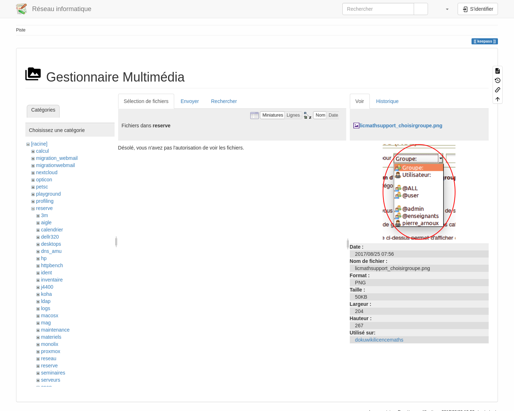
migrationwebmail (55, 165)
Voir (360, 101)
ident (46, 272)
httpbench (52, 265)
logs (45, 308)
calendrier (52, 230)
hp (44, 258)
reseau (48, 358)
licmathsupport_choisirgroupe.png (401, 125)
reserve (44, 208)
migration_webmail (57, 158)
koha (46, 294)
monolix (49, 344)
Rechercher (224, 101)
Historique (387, 101)
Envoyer (190, 101)
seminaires (53, 373)
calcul (42, 151)
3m (44, 215)
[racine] (39, 144)
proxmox (50, 351)
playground (48, 194)
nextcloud (46, 172)
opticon (44, 179)
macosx (49, 315)
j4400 (47, 287)
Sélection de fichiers (146, 101)
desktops (51, 244)
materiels (51, 337)
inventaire (52, 280)
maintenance (55, 330)
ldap (45, 301)
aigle (46, 222)
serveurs (50, 380)
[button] (443, 9)
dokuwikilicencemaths (379, 340)
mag (46, 323)
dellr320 (50, 237)
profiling (45, 201)
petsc (42, 187)
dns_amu (51, 251)
